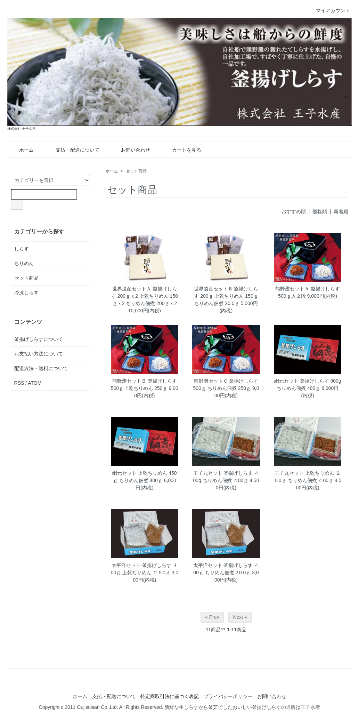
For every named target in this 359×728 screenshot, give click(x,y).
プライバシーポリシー (228, 696)
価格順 (319, 211)
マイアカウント (329, 10)
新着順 (341, 211)
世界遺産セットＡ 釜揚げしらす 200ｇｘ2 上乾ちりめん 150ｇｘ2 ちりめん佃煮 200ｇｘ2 (144, 296)
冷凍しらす (26, 292)
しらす (21, 248)
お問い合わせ (130, 150)
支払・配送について (72, 150)
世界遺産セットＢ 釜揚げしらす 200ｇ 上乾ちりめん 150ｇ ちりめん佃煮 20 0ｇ (226, 296)
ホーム (21, 150)
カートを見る (181, 150)
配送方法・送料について (41, 368)
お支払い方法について (38, 354)
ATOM (34, 383)
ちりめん (24, 263)
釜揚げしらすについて (38, 339)
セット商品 (136, 171)
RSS (19, 383)
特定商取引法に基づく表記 (169, 696)
